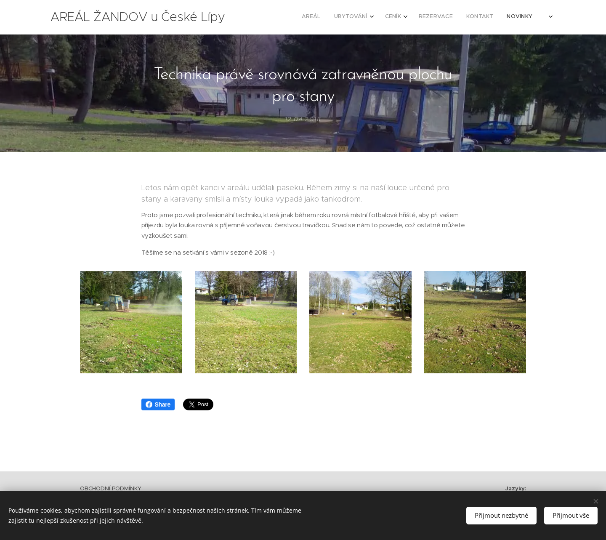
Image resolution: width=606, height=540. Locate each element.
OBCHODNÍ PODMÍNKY (110, 488)
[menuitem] (445, 17)
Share (158, 404)
